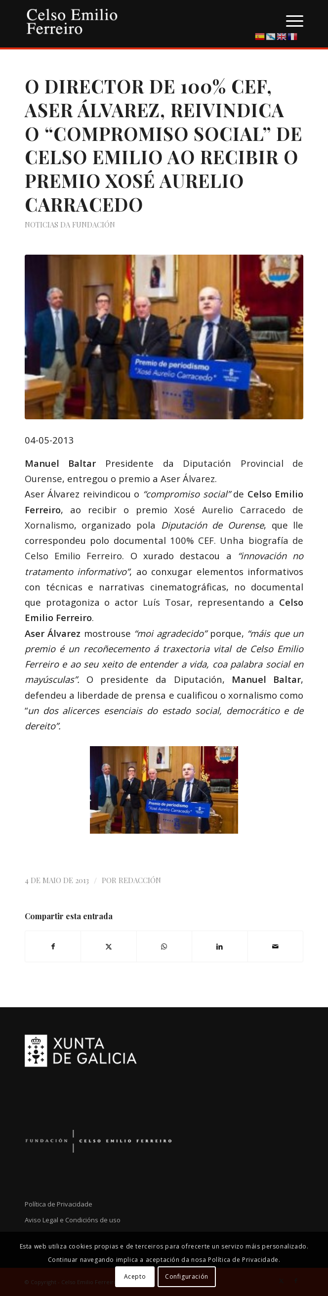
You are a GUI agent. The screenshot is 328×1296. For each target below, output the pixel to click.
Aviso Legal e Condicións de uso (73, 1219)
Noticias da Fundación (70, 224)
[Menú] (289, 20)
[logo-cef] (136, 20)
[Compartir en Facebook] (53, 946)
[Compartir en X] (108, 946)
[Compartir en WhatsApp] (164, 946)
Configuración (186, 1276)
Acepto (135, 1276)
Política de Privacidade (58, 1204)
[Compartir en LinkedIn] (219, 946)
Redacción (140, 880)
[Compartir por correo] (275, 946)
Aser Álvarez (188, 478)
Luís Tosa (164, 602)
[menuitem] (289, 20)
